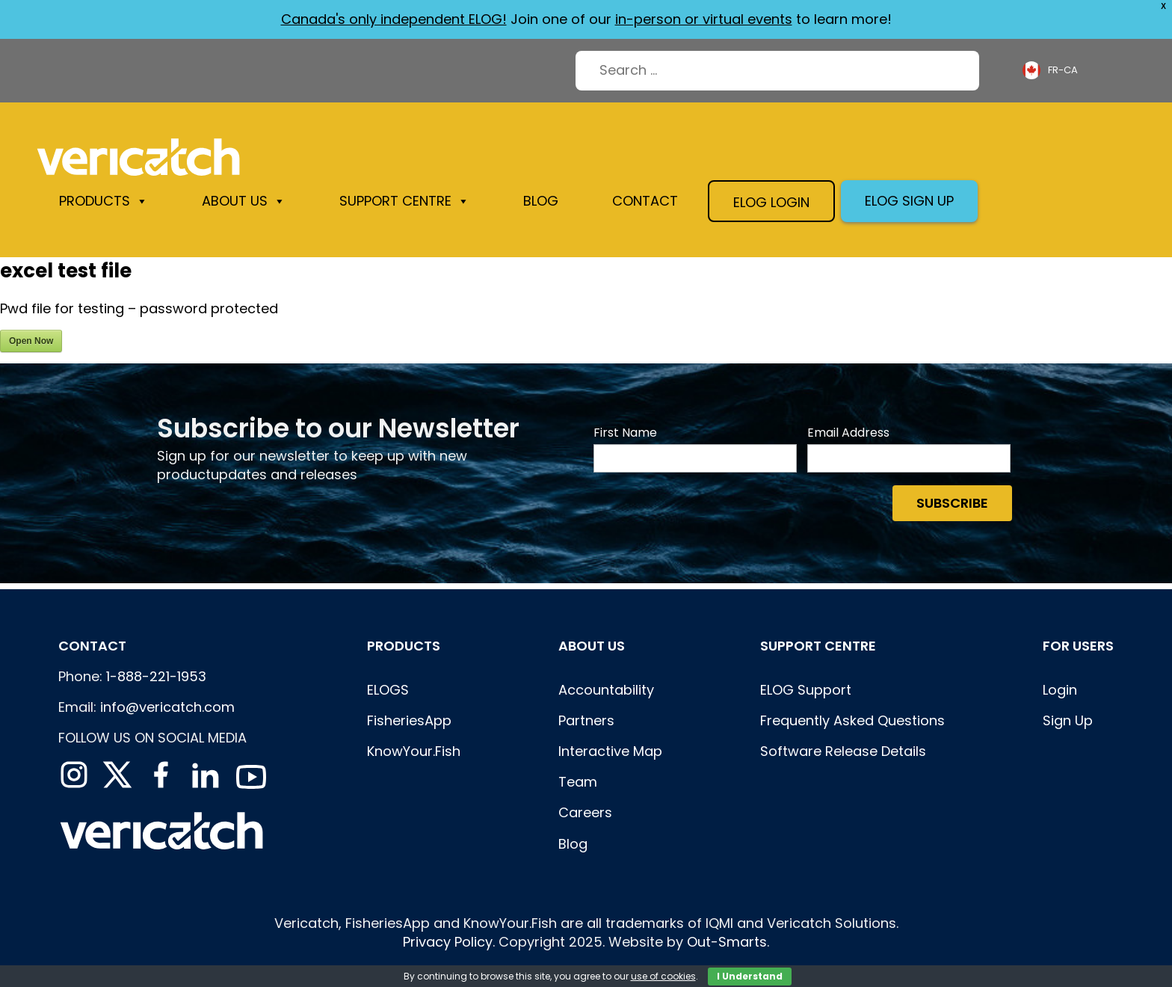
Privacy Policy (448, 941)
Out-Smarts (727, 941)
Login (1060, 689)
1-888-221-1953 (156, 676)
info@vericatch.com (167, 707)
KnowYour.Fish (413, 751)
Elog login (771, 202)
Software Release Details (843, 751)
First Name (625, 433)
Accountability (606, 689)
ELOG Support (805, 689)
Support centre (818, 645)
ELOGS (388, 689)
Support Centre (404, 201)
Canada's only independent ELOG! (394, 19)
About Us (591, 645)
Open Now (31, 341)
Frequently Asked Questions (852, 720)
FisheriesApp (409, 720)
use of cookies (663, 976)
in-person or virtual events (703, 19)
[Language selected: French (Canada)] (1052, 70)
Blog (540, 200)
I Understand (750, 976)
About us (244, 201)
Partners (586, 720)
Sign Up (1068, 720)
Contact (645, 200)
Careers (585, 812)
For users (1078, 645)
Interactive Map (610, 751)
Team (577, 781)
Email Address (848, 433)
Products (103, 201)
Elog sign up (909, 200)
